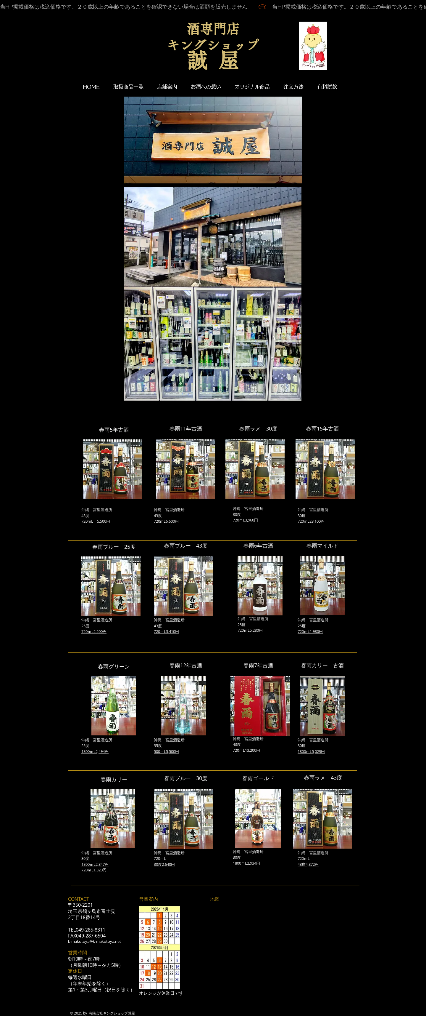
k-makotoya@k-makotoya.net (94, 941)
